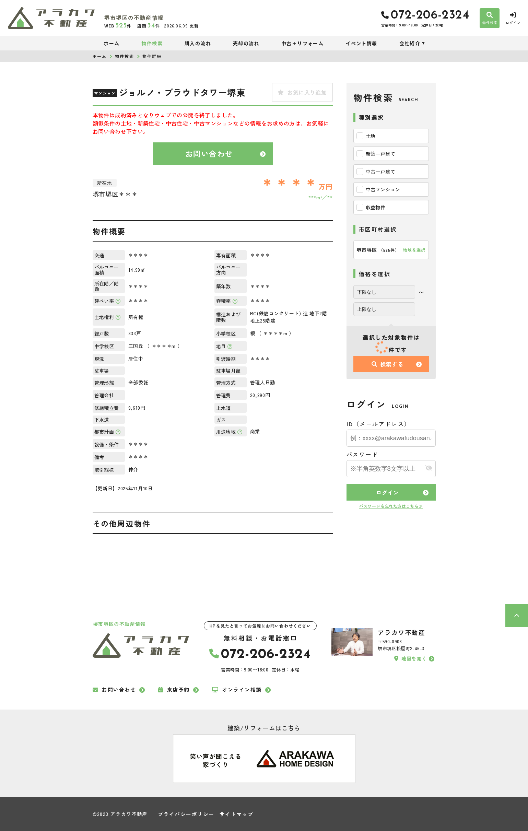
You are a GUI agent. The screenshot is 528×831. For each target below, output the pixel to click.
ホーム (111, 43)
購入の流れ (198, 43)
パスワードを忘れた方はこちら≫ (391, 506)
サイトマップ (237, 814)
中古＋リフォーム (302, 43)
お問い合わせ (209, 153)
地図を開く (410, 658)
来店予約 (174, 689)
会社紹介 (410, 43)
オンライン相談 (237, 689)
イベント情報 (361, 43)
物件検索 (152, 43)
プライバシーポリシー (186, 814)
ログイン (387, 492)
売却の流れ (246, 43)
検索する (387, 364)
